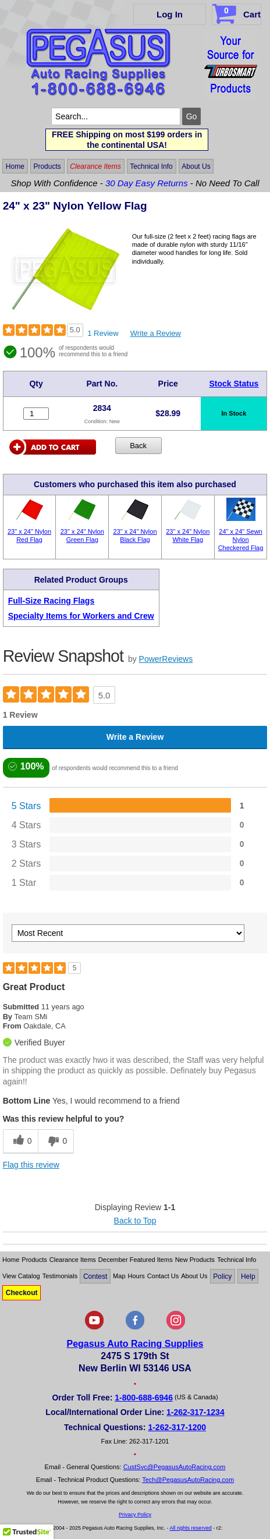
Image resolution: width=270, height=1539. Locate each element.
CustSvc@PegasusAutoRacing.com (174, 1466)
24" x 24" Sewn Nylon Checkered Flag (241, 540)
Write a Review (155, 333)
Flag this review (31, 1164)
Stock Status (234, 383)
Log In (170, 14)
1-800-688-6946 (144, 1397)
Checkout (22, 1293)
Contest (95, 1276)
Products (47, 166)
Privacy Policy (135, 1514)
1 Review (102, 333)
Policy (222, 1276)
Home (15, 166)
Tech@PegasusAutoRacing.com (188, 1479)
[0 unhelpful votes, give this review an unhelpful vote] (56, 1141)
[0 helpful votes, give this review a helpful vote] (20, 1141)
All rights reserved (191, 1528)
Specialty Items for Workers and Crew (81, 615)
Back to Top (135, 1220)
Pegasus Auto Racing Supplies (134, 1344)
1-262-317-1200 (177, 1427)
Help (248, 1276)
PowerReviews (166, 659)
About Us (196, 166)
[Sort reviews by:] (128, 933)
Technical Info (151, 166)
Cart (238, 12)
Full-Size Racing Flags (51, 600)
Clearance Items (95, 166)
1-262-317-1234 (195, 1412)
